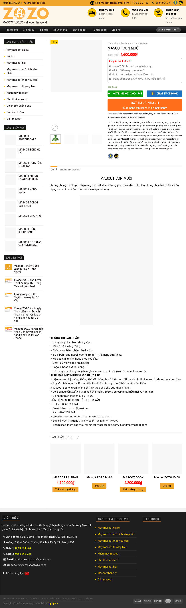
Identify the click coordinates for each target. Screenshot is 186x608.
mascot (176, 129)
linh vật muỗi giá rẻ (139, 129)
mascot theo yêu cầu (122, 142)
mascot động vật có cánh (145, 135)
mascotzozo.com (107, 424)
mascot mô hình (140, 139)
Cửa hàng (34, 599)
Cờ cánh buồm (15, 112)
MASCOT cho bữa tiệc (118, 132)
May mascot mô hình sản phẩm (22, 71)
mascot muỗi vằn (157, 139)
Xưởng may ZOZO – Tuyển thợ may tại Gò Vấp (26, 297)
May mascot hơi (16, 62)
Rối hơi (11, 56)
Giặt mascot (14, 118)
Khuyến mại (60, 29)
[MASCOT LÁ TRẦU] (65, 458)
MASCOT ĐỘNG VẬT (123, 135)
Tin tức (44, 29)
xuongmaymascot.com (133, 424)
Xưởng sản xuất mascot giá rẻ (157, 148)
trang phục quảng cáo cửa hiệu (128, 148)
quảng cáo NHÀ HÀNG (128, 145)
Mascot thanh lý (107, 573)
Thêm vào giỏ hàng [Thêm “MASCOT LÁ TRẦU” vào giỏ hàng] (65, 489)
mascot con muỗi (137, 132)
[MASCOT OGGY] (133, 458)
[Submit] (178, 29)
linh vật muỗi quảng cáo (160, 129)
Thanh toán (47, 599)
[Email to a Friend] (116, 156)
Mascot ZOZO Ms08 (167, 477)
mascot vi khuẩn (152, 142)
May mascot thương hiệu (21, 86)
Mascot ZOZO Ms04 (99, 477)
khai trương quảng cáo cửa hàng (161, 125)
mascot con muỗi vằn (156, 132)
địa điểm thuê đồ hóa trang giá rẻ (129, 125)
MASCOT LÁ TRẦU (65, 477)
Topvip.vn (52, 603)
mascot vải (138, 142)
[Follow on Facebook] (175, 3)
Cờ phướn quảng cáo (19, 105)
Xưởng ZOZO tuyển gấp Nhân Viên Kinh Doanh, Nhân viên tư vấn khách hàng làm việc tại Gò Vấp (28, 314)
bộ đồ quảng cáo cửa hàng (128, 122)
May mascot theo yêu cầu (22, 79)
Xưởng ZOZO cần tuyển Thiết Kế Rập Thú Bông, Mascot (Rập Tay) (28, 283)
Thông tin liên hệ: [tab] (70, 169)
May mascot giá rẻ (18, 49)
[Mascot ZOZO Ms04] (99, 458)
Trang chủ (11, 29)
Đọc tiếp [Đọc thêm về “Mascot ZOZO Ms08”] (167, 486)
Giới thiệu (29, 29)
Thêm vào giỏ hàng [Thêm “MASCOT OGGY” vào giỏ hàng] (133, 489)
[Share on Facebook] (110, 156)
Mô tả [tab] (53, 169)
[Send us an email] (181, 3)
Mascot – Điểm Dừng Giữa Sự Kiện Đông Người (26, 268)
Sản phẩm (80, 30)
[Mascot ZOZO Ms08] (167, 458)
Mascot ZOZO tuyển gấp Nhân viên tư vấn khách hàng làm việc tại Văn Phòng (28, 333)
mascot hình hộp (166, 135)
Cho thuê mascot (17, 99)
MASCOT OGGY (133, 477)
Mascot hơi (126, 139)
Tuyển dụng (99, 29)
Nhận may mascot (17, 92)
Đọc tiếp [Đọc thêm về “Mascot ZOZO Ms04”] (99, 486)
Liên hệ (116, 29)
